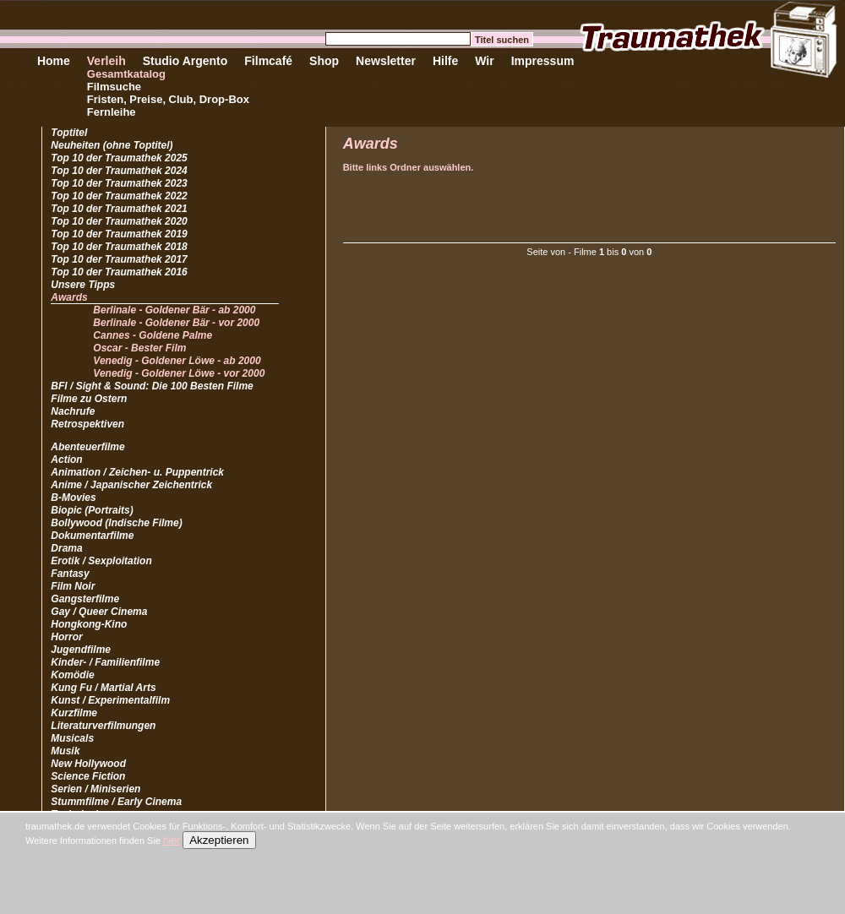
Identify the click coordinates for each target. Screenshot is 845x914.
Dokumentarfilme (92, 535)
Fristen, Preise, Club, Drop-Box (168, 99)
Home (53, 61)
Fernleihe (111, 112)
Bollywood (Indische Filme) (116, 523)
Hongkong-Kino (89, 624)
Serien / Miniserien (95, 789)
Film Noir (73, 586)
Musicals (72, 738)
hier (171, 840)
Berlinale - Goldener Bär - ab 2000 (174, 310)
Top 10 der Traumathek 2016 (119, 272)
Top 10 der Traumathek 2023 (119, 183)
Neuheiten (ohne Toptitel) (111, 145)
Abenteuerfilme (87, 447)
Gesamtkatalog (126, 74)
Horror (66, 637)
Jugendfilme (81, 650)
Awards (69, 297)
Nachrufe (73, 411)
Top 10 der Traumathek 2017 (119, 259)
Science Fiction (88, 776)
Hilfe (445, 61)
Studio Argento (185, 61)
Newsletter (386, 61)
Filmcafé (268, 61)
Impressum (543, 61)
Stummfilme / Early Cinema (116, 802)
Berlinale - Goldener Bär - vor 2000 (176, 323)
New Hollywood (88, 764)
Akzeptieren (218, 840)
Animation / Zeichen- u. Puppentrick (137, 472)
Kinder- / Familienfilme (105, 662)
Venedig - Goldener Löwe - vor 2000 (178, 373)
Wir (484, 61)
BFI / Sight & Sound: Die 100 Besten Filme (152, 386)
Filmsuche (114, 86)
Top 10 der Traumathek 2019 (119, 234)
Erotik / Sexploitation (101, 561)
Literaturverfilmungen (103, 726)
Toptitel (69, 133)
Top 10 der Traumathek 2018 (119, 247)
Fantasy (70, 573)
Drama (66, 548)
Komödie (72, 675)
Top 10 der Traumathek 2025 (119, 158)
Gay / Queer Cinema (99, 611)
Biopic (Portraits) (92, 510)
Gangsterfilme (85, 599)
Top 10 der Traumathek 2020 (119, 221)
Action (66, 459)
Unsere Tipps (83, 285)
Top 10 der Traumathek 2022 (119, 196)
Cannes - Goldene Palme (152, 335)
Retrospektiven (87, 424)
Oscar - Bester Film (139, 348)
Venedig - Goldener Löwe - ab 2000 (176, 361)
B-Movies (73, 497)
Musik (65, 751)
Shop (324, 61)
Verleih (106, 61)
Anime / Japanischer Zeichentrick (131, 485)
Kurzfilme (74, 713)
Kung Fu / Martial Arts (103, 688)
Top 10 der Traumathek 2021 (119, 209)
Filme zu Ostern (89, 399)
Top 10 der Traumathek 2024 (119, 171)
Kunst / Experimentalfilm (110, 700)
